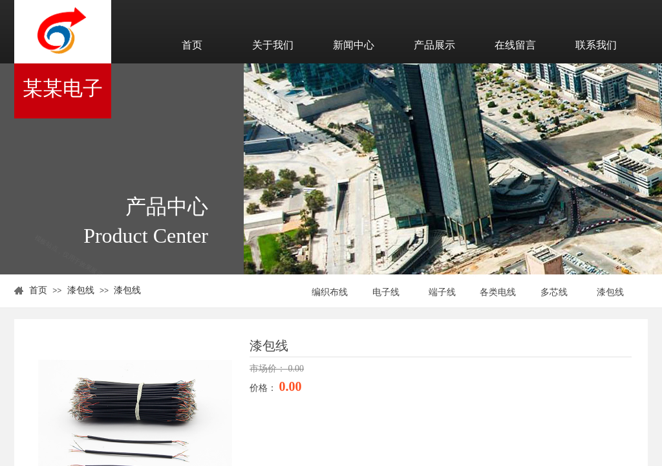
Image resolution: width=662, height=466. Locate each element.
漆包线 (80, 290)
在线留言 (515, 44)
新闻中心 (353, 44)
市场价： (269, 368)
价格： (264, 388)
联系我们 (596, 44)
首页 (192, 44)
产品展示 (434, 44)
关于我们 (273, 44)
